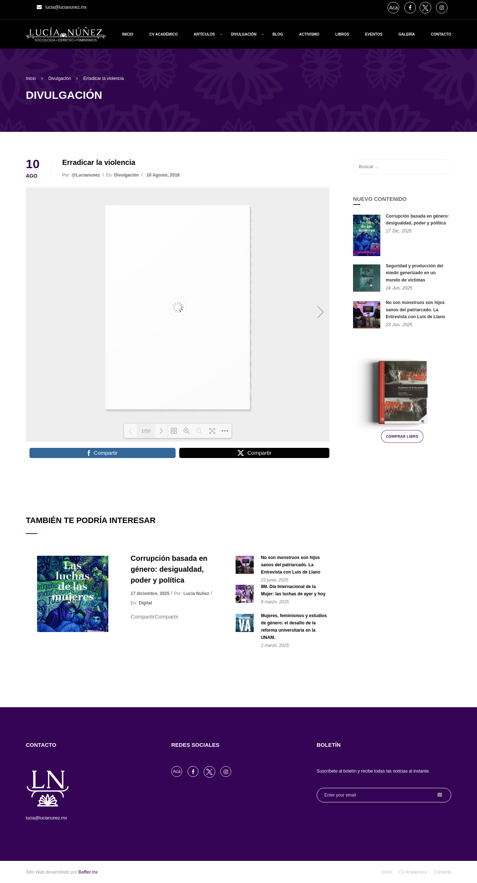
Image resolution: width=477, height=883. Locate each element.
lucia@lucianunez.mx (66, 7)
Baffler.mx (88, 872)
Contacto (441, 34)
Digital (145, 602)
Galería (406, 34)
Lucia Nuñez (196, 593)
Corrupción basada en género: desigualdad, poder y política (169, 569)
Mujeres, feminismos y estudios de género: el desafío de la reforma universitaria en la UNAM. (294, 626)
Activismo (309, 34)
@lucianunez (86, 175)
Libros (342, 34)
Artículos (204, 34)
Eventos (373, 34)
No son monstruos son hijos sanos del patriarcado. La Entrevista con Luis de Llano (290, 565)
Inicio (127, 34)
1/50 (145, 431)
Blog (278, 34)
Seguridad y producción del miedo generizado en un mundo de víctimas (414, 272)
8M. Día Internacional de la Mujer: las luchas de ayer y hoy (293, 590)
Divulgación (243, 34)
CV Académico (163, 34)
